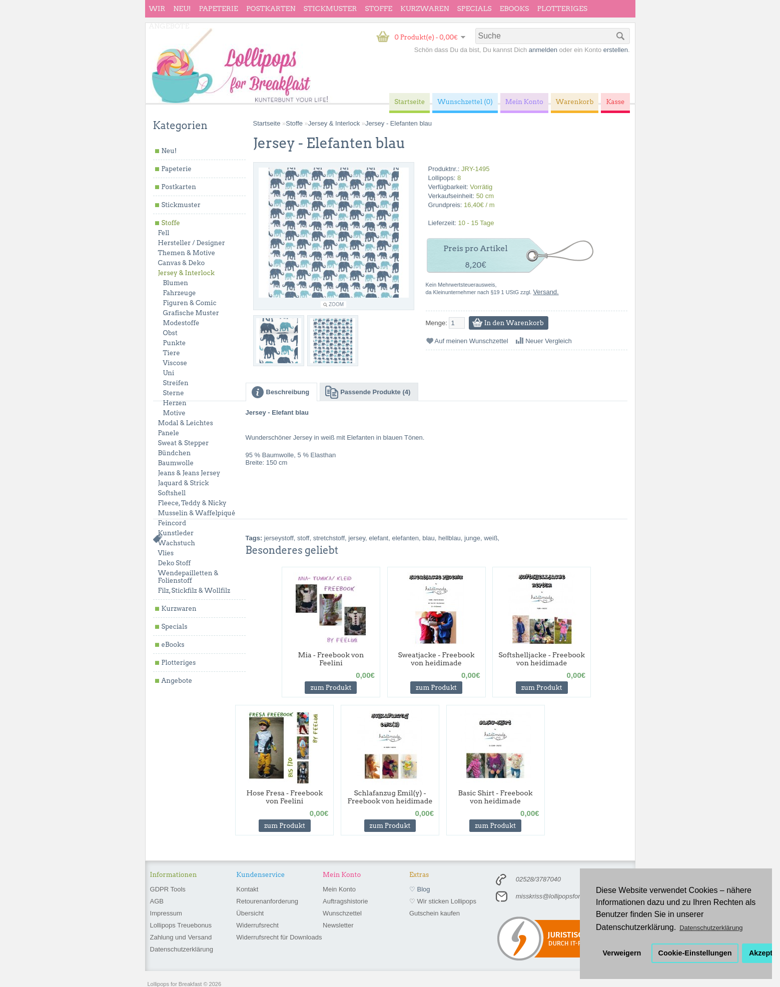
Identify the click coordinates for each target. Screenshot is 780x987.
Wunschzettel (342, 913)
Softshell (172, 493)
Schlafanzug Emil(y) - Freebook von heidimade (390, 797)
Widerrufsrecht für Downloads (279, 937)
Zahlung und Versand (181, 937)
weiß (490, 538)
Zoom (336, 304)
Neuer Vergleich (548, 341)
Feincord (172, 523)
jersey (356, 538)
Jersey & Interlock (186, 273)
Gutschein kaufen (434, 913)
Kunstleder (176, 533)
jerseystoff (279, 538)
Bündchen (174, 453)
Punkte (174, 343)
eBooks (514, 9)
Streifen (176, 383)
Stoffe (378, 9)
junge (472, 538)
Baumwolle (176, 463)
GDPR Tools (168, 889)
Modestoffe (181, 323)
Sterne (173, 393)
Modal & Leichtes (185, 423)
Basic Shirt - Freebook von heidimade (495, 797)
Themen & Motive (186, 253)
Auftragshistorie (345, 901)
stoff (303, 538)
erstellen (615, 50)
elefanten (405, 538)
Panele (169, 433)
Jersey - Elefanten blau (398, 123)
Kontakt (247, 889)
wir (157, 9)
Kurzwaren (424, 9)
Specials (474, 9)
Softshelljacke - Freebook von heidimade (541, 659)
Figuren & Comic (190, 303)
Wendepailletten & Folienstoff (188, 576)
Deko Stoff (174, 563)
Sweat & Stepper (183, 443)
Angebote (169, 26)
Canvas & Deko (181, 263)
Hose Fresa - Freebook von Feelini (284, 797)
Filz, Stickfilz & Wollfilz (194, 590)
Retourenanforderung (267, 901)
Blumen (176, 283)
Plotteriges (562, 9)
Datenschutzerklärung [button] (710, 927)
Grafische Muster (191, 313)
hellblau (449, 538)
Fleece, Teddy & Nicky (192, 503)
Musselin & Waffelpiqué (197, 513)
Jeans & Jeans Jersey (189, 473)
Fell (164, 233)
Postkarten (271, 9)
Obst (170, 333)
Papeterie (218, 9)
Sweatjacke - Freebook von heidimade (436, 659)
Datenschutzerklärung (181, 949)
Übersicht (250, 913)
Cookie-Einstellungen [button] (695, 953)
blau (428, 538)
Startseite (267, 123)
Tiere (171, 353)
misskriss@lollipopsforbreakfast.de (566, 896)
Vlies (166, 553)
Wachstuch (176, 543)
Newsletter (338, 925)
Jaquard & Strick (183, 483)
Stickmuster (330, 9)
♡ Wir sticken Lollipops (442, 901)
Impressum (166, 913)
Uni (169, 373)
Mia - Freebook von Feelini (331, 659)
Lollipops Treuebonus (181, 925)
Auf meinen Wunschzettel (471, 341)
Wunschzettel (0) (465, 102)
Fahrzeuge (179, 293)
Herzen (175, 403)
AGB (157, 901)
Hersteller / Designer (191, 243)
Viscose (175, 363)
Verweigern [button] (622, 953)
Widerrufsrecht (257, 925)
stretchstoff (329, 538)
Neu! (182, 9)
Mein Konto (339, 889)
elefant (378, 538)
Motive (174, 413)
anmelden (543, 50)
